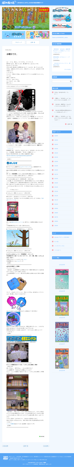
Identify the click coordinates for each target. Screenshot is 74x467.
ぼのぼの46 (62, 370)
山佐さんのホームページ (17, 222)
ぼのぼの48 (62, 317)
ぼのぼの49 (62, 291)
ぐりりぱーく (57, 250)
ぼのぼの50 (62, 264)
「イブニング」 (10, 148)
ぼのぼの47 (62, 344)
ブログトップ (18, 42)
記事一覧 (33, 42)
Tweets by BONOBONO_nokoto (60, 37)
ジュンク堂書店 (10, 423)
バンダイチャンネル (59, 245)
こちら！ (25, 259)
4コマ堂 (56, 241)
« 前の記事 (5, 446)
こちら (18, 261)
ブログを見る (67, 69)
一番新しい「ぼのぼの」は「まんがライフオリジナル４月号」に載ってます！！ (63, 118)
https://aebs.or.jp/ (43, 459)
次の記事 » (46, 446)
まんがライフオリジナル (25, 166)
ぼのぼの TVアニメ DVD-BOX (61, 237)
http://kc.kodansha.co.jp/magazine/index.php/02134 (19, 155)
